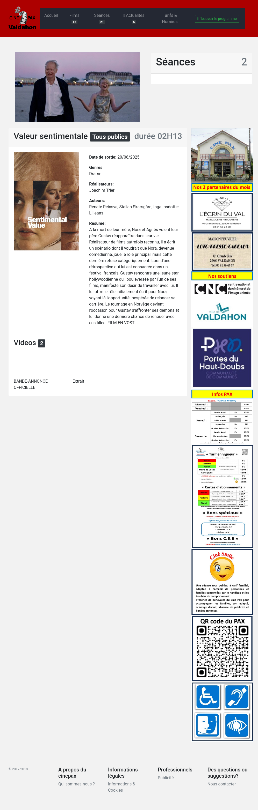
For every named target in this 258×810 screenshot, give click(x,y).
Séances (102, 18)
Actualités (133, 18)
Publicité (166, 777)
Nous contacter (221, 784)
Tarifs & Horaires (169, 18)
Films (74, 18)
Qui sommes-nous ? (76, 784)
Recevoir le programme (217, 19)
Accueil (51, 15)
